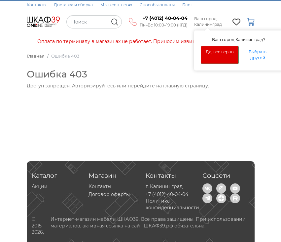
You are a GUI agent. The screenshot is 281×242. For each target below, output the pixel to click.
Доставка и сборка (73, 4)
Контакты (36, 4)
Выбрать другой (257, 54)
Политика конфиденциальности (172, 204)
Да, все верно (220, 51)
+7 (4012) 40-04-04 (167, 194)
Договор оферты (109, 194)
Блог (187, 4)
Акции (40, 186)
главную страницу (185, 86)
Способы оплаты (157, 4)
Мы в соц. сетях (116, 4)
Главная (36, 56)
